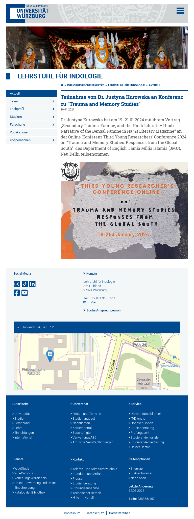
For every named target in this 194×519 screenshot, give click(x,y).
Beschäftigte (80, 433)
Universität (21, 414)
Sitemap (136, 469)
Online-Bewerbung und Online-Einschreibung (35, 485)
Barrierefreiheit (119, 513)
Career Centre (139, 447)
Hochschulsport (141, 423)
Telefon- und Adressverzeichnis (93, 469)
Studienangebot (82, 419)
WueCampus (22, 473)
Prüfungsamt (139, 433)
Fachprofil (17, 109)
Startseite (20, 404)
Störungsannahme (84, 488)
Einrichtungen (23, 433)
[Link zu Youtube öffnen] (25, 293)
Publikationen (19, 132)
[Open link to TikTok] (25, 284)
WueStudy (20, 469)
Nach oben (137, 478)
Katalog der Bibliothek (28, 493)
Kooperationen (20, 140)
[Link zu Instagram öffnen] (17, 284)
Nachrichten (80, 423)
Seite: (133, 499)
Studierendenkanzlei (144, 438)
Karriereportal (81, 428)
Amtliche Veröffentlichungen (91, 442)
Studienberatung (141, 428)
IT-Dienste (137, 419)
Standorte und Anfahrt (87, 474)
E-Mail (92, 302)
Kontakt (91, 273)
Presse (76, 479)
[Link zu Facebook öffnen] (17, 293)
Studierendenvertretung (146, 442)
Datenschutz (95, 513)
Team (14, 101)
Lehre (17, 428)
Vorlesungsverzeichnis (29, 478)
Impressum (72, 513)
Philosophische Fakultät (85, 85)
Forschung (17, 124)
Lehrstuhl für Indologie (60, 76)
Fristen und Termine (85, 414)
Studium (16, 117)
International (22, 438)
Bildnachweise (140, 473)
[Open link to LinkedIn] (32, 284)
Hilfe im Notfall (82, 498)
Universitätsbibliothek (145, 414)
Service (135, 404)
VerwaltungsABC (83, 438)
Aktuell (15, 93)
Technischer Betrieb (85, 493)
